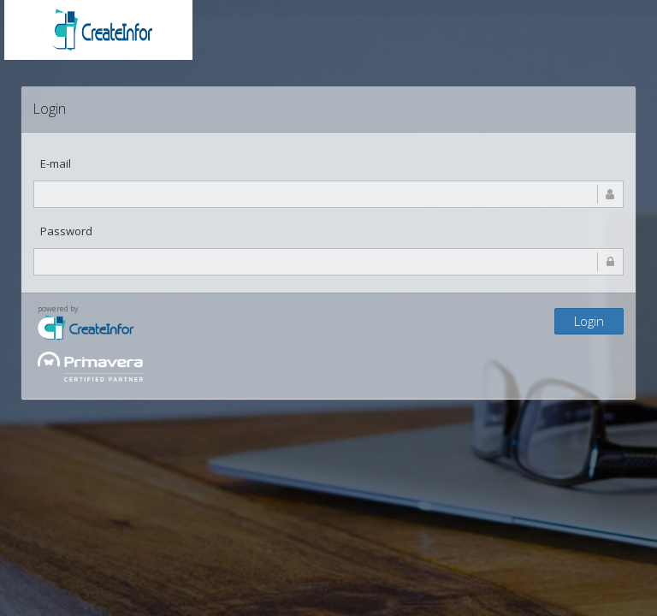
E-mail (55, 163)
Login (589, 320)
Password (66, 231)
